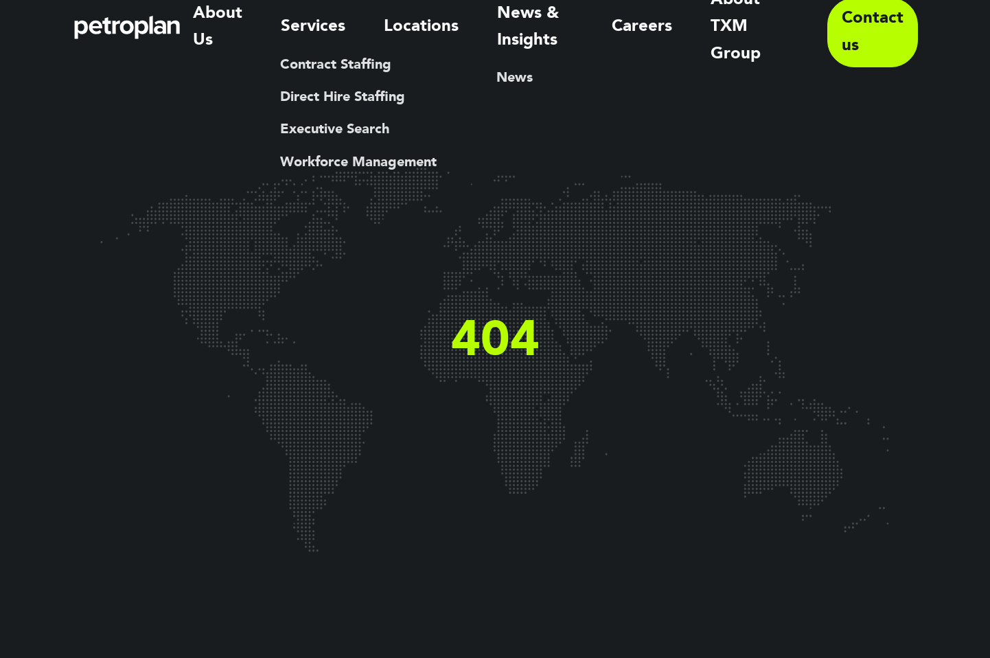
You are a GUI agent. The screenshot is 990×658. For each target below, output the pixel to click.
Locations (443, 27)
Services (358, 27)
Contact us (875, 27)
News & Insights (548, 27)
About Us (274, 27)
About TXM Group (756, 27)
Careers (649, 27)
